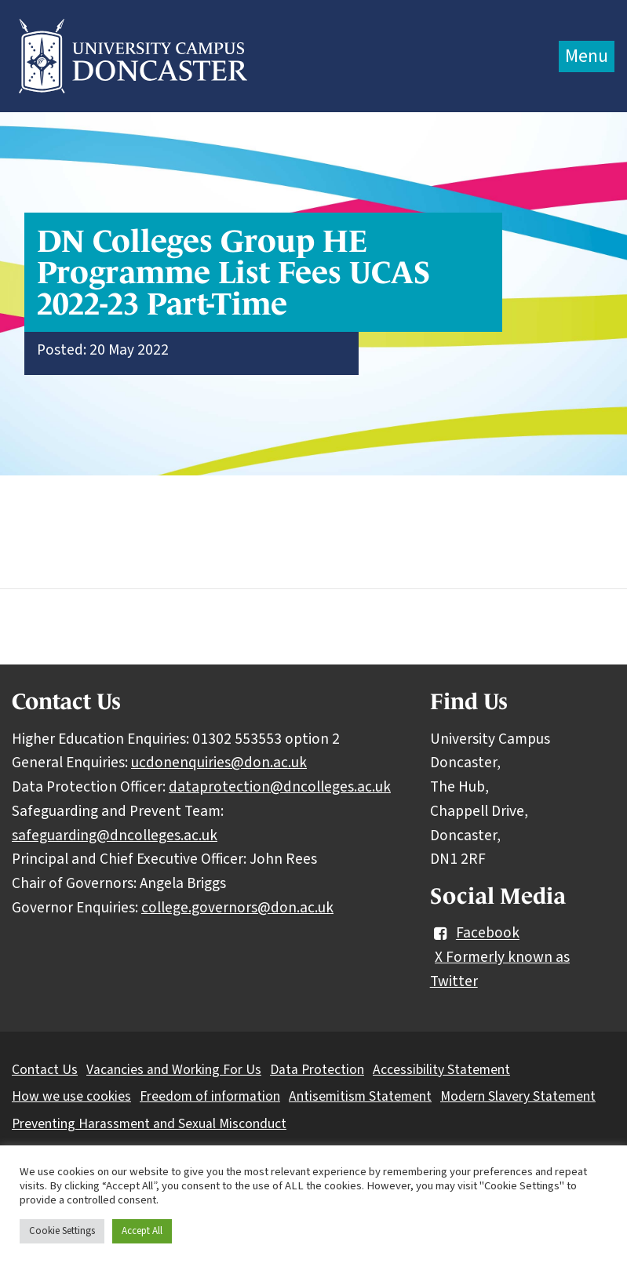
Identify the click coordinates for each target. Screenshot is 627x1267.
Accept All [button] (142, 1231)
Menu (586, 56)
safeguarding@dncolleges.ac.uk (114, 835)
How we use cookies (71, 1096)
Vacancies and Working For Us (173, 1069)
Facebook (474, 934)
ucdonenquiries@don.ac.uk (219, 763)
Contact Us (45, 1069)
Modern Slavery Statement (518, 1096)
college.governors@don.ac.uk (237, 908)
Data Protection (317, 1069)
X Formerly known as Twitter (500, 969)
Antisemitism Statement (360, 1096)
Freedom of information (210, 1096)
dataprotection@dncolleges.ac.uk (280, 787)
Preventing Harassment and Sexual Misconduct (149, 1124)
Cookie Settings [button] (62, 1231)
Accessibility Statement (441, 1069)
